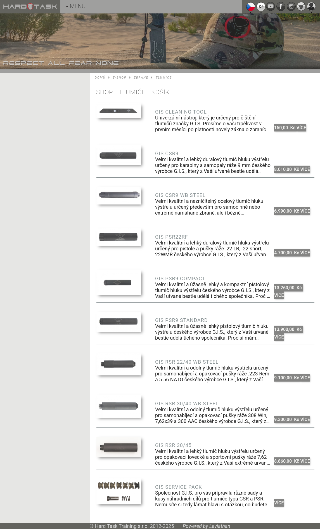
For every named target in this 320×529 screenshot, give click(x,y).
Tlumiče (164, 77)
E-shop (120, 77)
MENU (76, 6)
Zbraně (141, 77)
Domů (100, 77)
